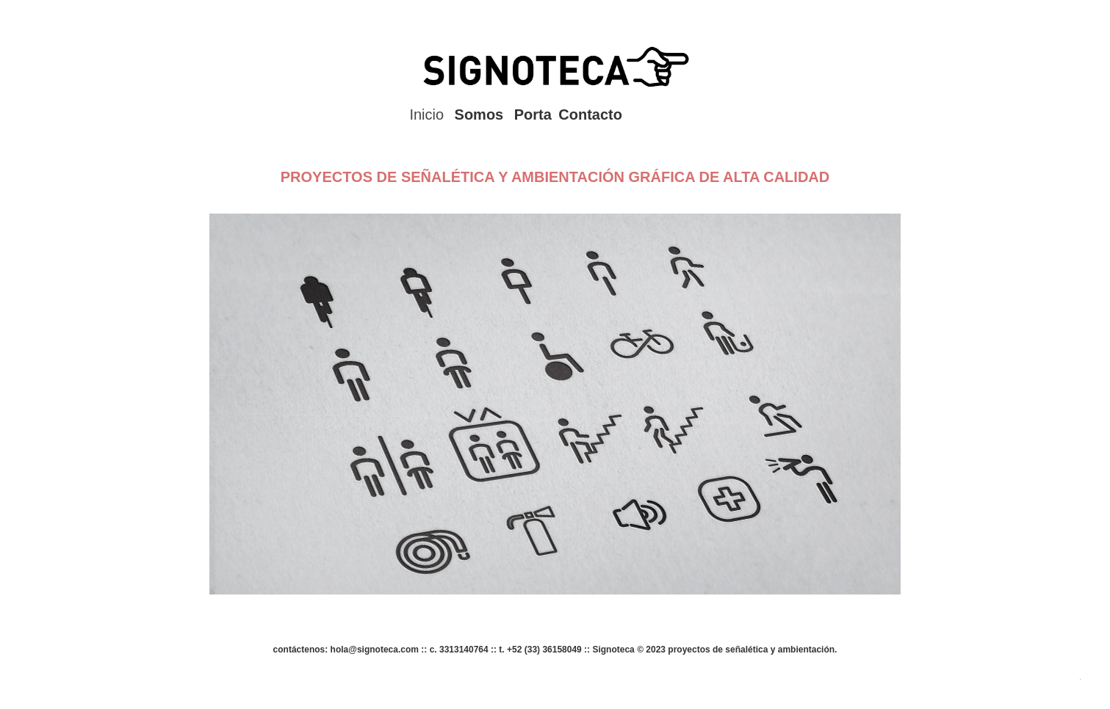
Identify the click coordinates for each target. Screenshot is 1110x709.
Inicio (426, 114)
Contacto (590, 114)
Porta (533, 114)
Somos (479, 114)
